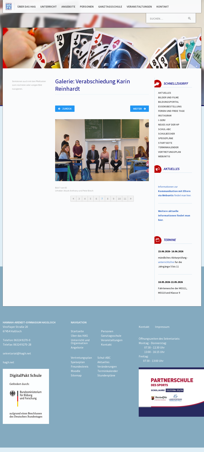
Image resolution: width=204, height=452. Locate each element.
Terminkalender (168, 147)
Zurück (65, 108)
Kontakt (162, 6)
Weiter (139, 108)
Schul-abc (164, 129)
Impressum (162, 327)
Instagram (164, 115)
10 (119, 198)
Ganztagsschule (110, 6)
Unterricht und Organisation (80, 341)
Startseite (165, 143)
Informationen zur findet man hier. (174, 191)
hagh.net (8, 362)
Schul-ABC (104, 357)
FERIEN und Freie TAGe (171, 111)
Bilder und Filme (168, 97)
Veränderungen (107, 366)
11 (125, 198)
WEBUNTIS (164, 156)
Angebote (68, 6)
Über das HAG (26, 6)
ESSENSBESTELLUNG (170, 106)
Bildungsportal (168, 101)
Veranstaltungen (139, 6)
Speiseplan (78, 362)
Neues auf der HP (168, 124)
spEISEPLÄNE (165, 138)
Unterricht (48, 6)
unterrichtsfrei (166, 262)
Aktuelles (164, 92)
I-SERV (162, 120)
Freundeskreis (79, 366)
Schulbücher (166, 133)
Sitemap (76, 375)
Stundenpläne (106, 375)
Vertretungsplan (169, 152)
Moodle (75, 371)
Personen (87, 6)
